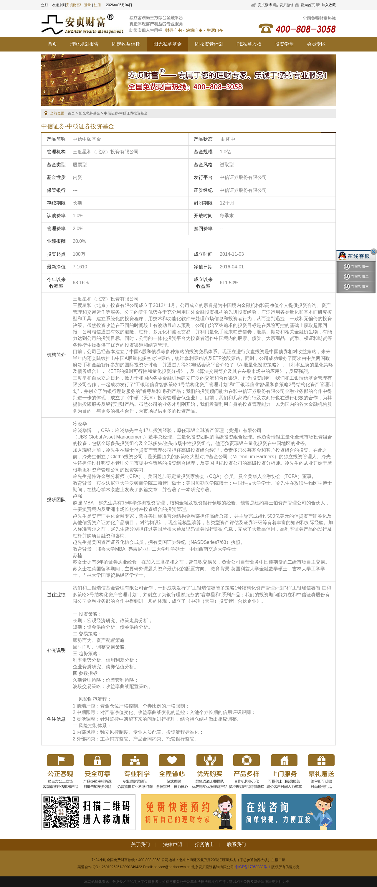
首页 (52, 43)
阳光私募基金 (167, 43)
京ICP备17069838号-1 (252, 867)
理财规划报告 (84, 43)
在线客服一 (356, 267)
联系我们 (236, 844)
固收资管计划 (209, 43)
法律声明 (172, 844)
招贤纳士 (204, 844)
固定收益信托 (126, 43)
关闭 (374, 251)
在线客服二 (356, 277)
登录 (87, 5)
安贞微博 (265, 5)
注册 (97, 5)
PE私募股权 (249, 43)
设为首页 (308, 5)
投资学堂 (284, 43)
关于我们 (140, 844)
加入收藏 (329, 5)
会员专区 (316, 43)
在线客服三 (356, 287)
